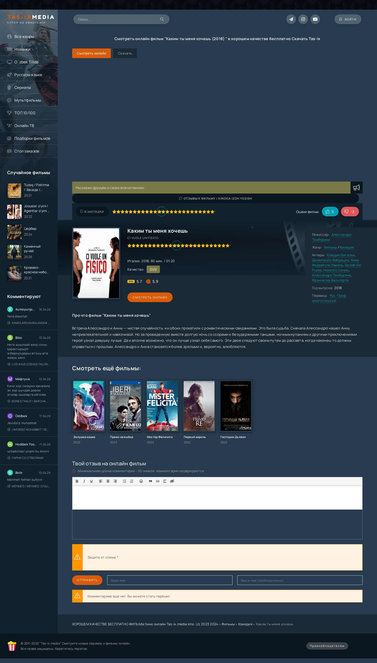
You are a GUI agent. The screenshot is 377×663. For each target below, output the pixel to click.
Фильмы (330, 247)
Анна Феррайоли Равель (335, 262)
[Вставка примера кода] (157, 481)
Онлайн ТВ (24, 125)
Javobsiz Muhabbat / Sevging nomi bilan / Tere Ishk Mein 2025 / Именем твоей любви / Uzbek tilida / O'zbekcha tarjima (28, 430)
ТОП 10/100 (24, 113)
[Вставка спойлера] (165, 481)
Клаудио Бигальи (341, 255)
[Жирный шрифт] (77, 481)
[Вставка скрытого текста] (172, 481)
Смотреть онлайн (149, 297)
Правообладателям (327, 646)
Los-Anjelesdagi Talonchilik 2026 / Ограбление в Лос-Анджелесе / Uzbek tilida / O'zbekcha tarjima (28, 364)
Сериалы (22, 87)
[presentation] (172, 557)
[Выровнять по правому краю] (115, 481)
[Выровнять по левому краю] (100, 481)
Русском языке (28, 74)
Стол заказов (26, 151)
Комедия (347, 247)
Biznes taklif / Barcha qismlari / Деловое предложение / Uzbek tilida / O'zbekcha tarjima (28, 401)
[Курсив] (84, 481)
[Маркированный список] (124, 481)
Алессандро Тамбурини (331, 275)
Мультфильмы (27, 100)
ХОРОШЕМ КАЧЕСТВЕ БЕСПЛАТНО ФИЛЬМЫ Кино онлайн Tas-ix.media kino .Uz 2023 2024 (145, 624)
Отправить (87, 580)
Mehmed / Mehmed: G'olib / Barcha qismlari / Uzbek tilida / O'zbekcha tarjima (28, 486)
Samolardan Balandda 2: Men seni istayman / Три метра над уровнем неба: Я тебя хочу (28, 323)
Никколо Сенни (336, 270)
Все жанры (24, 36)
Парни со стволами (25, 458)
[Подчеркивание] (91, 481)
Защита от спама (102, 557)
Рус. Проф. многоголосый (329, 298)
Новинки (22, 49)
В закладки (92, 212)
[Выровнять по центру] (108, 481)
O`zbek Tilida (26, 62)
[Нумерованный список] (131, 481)
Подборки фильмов (32, 138)
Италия (133, 261)
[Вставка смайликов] (141, 481)
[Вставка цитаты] (150, 481)
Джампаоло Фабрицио (330, 260)
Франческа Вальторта (330, 280)
